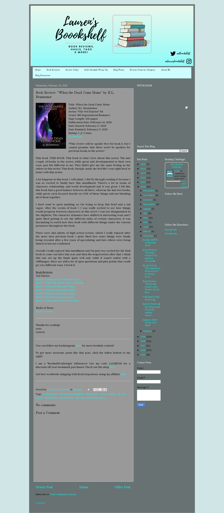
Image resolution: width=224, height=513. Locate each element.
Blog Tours (118, 70)
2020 (144, 186)
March (147, 231)
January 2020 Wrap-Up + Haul (150, 322)
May (146, 222)
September (149, 204)
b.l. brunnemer (50, 394)
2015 (143, 354)
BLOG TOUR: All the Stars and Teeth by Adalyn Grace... (151, 310)
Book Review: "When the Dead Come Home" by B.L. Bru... (151, 287)
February (148, 235)
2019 (143, 336)
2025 (143, 164)
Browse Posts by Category (142, 70)
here (78, 345)
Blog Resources (42, 76)
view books (184, 186)
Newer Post (44, 487)
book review (92, 394)
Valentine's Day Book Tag (151, 298)
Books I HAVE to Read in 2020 (150, 242)
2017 (143, 345)
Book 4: (55, 290)
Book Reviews (53, 70)
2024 (144, 168)
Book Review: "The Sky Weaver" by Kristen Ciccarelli (150, 255)
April (146, 226)
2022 (143, 177)
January (147, 330)
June (146, 217)
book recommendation (72, 394)
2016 (143, 350)
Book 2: (60, 282)
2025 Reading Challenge (176, 165)
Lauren (177, 171)
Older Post (123, 487)
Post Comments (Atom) (63, 494)
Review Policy (72, 70)
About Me (165, 70)
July (145, 213)
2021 (143, 182)
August (147, 208)
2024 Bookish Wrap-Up (96, 70)
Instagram (171, 229)
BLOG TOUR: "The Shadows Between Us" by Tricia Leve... (151, 271)
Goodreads (75, 136)
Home (38, 70)
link (123, 374)
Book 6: (55, 297)
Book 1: (57, 279)
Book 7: (57, 300)
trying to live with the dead (59, 397)
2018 (143, 341)
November (149, 195)
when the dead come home (90, 397)
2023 (143, 173)
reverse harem (108, 394)
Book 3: (55, 286)
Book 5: (55, 293)
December (149, 190)
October (148, 199)
